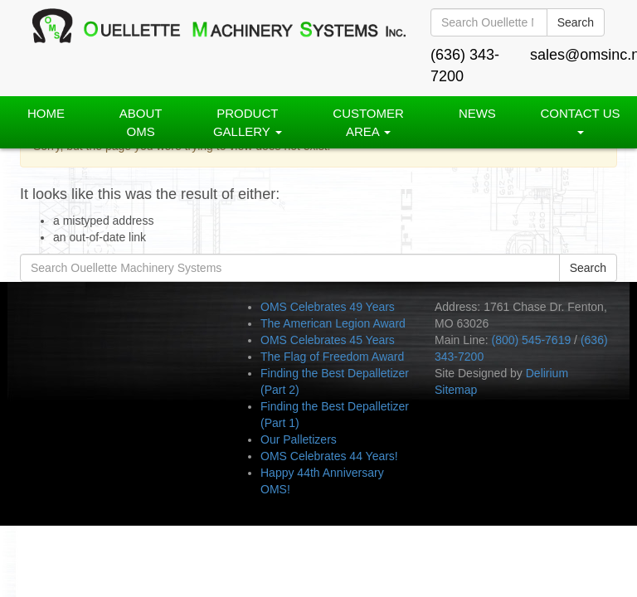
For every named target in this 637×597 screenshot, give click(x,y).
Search (575, 22)
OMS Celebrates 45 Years (327, 340)
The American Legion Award (333, 323)
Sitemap (456, 389)
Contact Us (580, 119)
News (477, 113)
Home (46, 113)
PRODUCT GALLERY (247, 122)
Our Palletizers (298, 439)
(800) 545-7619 (531, 340)
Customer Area (368, 122)
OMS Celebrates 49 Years (327, 306)
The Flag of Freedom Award (332, 356)
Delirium (547, 373)
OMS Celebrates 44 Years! (329, 456)
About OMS (141, 122)
